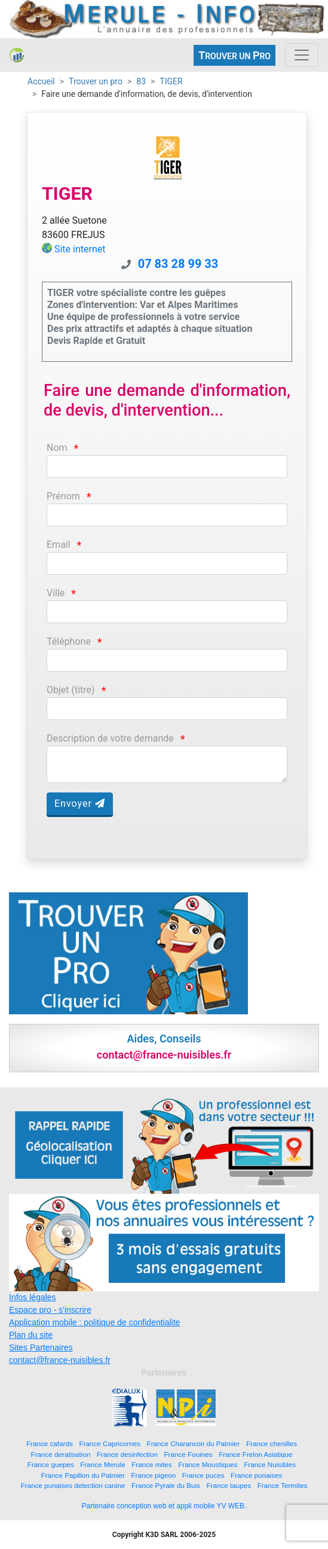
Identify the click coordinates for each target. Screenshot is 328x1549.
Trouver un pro (95, 81)
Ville (56, 593)
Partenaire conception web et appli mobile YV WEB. (164, 1506)
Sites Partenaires (41, 1347)
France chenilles (271, 1443)
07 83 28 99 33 (178, 264)
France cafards (49, 1443)
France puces (203, 1475)
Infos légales (32, 1297)
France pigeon (153, 1475)
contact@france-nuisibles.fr (60, 1360)
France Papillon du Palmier (83, 1475)
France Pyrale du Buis (165, 1485)
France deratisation (60, 1454)
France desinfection (127, 1454)
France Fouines (188, 1454)
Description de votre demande (110, 738)
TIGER (171, 81)
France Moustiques (207, 1464)
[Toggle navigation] (301, 55)
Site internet (80, 249)
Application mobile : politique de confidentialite (94, 1322)
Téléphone (69, 641)
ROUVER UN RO (234, 55)
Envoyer (79, 803)
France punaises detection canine (73, 1485)
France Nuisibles (270, 1464)
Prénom (63, 496)
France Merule (102, 1464)
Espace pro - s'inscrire (50, 1310)
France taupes (228, 1485)
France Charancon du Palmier (193, 1443)
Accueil (41, 81)
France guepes (50, 1464)
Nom (57, 447)
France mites (151, 1464)
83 (141, 81)
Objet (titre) (71, 689)
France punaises (256, 1475)
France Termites (283, 1485)
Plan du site (31, 1335)
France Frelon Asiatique (255, 1454)
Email (58, 544)
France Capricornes (109, 1443)
